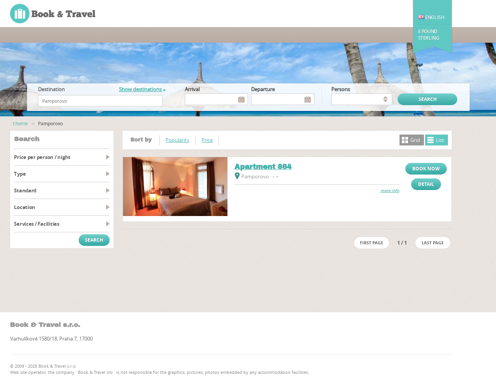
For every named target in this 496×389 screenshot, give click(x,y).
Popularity (177, 140)
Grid (415, 140)
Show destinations (142, 89)
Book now (426, 168)
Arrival (192, 89)
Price (207, 140)
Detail (426, 184)
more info (390, 190)
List (440, 140)
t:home (20, 123)
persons (340, 89)
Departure (263, 89)
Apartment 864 (262, 167)
